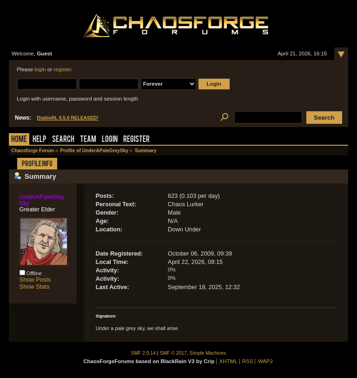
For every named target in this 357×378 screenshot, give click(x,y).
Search (63, 139)
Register (136, 139)
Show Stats (35, 286)
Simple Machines (208, 353)
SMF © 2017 (173, 353)
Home (19, 139)
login (40, 69)
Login (110, 139)
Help (39, 139)
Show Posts (35, 279)
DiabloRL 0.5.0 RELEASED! (67, 118)
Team (88, 139)
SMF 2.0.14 (143, 353)
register (62, 69)
